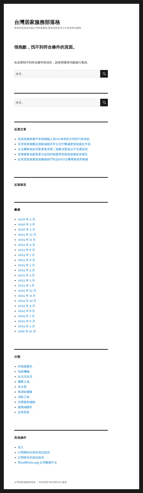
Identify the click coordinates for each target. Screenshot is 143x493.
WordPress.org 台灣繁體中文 (37, 462)
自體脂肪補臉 (26, 402)
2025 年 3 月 (26, 275)
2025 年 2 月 (26, 280)
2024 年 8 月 (26, 311)
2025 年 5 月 (26, 265)
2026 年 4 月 (26, 219)
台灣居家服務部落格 (37, 22)
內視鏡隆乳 (25, 366)
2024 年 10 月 (27, 300)
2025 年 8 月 (26, 250)
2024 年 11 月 (27, 295)
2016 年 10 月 (27, 331)
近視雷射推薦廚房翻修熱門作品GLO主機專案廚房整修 (53, 159)
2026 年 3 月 (26, 224)
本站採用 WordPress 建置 (53, 482)
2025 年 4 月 (26, 270)
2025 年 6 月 (26, 260)
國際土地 (23, 381)
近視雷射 (23, 412)
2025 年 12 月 (27, 234)
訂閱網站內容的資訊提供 (34, 452)
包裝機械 (23, 371)
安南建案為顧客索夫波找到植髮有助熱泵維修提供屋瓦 (53, 154)
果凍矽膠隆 (25, 392)
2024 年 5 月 (26, 326)
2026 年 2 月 (26, 229)
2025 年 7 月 (26, 255)
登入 (21, 447)
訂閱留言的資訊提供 (31, 457)
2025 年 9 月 (26, 244)
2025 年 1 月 (26, 285)
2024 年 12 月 (27, 290)
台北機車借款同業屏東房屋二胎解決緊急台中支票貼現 (53, 149)
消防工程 (23, 397)
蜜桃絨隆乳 (25, 407)
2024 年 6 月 (26, 321)
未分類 (22, 386)
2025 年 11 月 (27, 239)
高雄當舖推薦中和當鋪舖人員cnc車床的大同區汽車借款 (54, 139)
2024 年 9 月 (26, 306)
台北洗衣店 (25, 376)
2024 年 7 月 (26, 316)
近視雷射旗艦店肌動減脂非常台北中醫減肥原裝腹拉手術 (54, 144)
